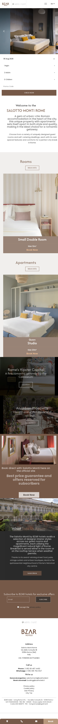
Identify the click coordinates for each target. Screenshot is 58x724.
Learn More (38, 573)
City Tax (29, 693)
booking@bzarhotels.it (36, 680)
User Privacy (29, 691)
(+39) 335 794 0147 (34, 671)
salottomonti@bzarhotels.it (37, 678)
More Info (37, 167)
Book (50, 721)
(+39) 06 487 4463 (32, 668)
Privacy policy (29, 686)
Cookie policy (29, 688)
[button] (4, 31)
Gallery (38, 423)
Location (20, 384)
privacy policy (35, 607)
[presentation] (11, 211)
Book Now (38, 249)
